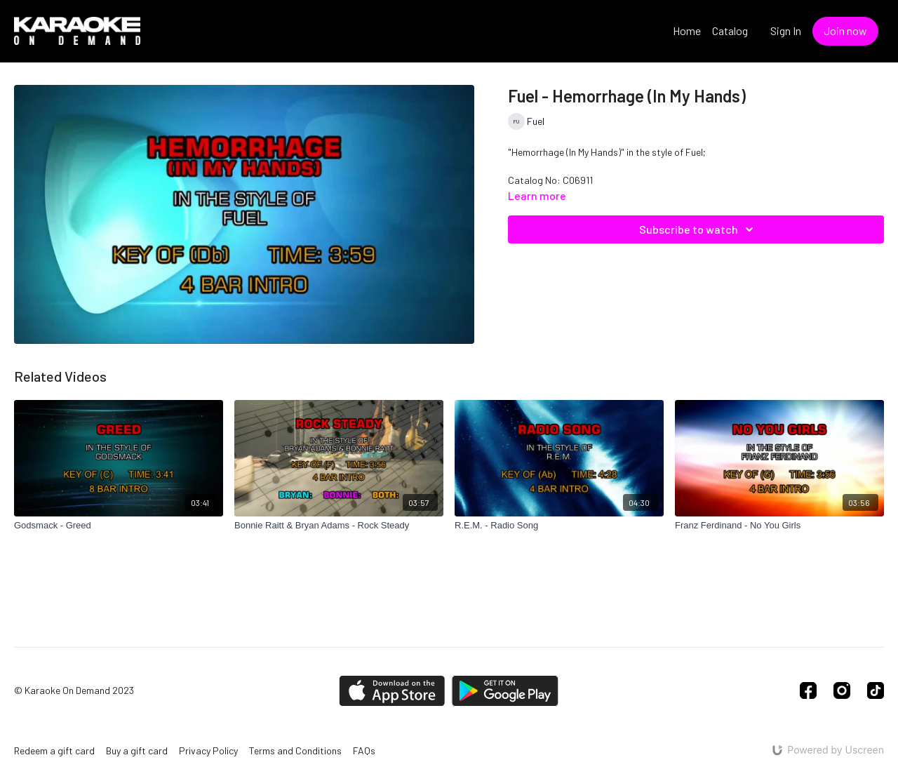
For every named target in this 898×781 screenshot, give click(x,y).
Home (687, 30)
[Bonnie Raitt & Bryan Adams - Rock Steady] (338, 526)
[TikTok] (875, 690)
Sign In (785, 30)
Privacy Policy (208, 750)
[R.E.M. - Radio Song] (559, 526)
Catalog (730, 30)
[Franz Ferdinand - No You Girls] (779, 526)
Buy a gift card (137, 750)
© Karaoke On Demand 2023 (74, 690)
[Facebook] (808, 690)
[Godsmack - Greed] (118, 526)
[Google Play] (505, 691)
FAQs (364, 750)
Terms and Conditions (295, 750)
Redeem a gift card (54, 750)
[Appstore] (391, 691)
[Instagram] (841, 690)
